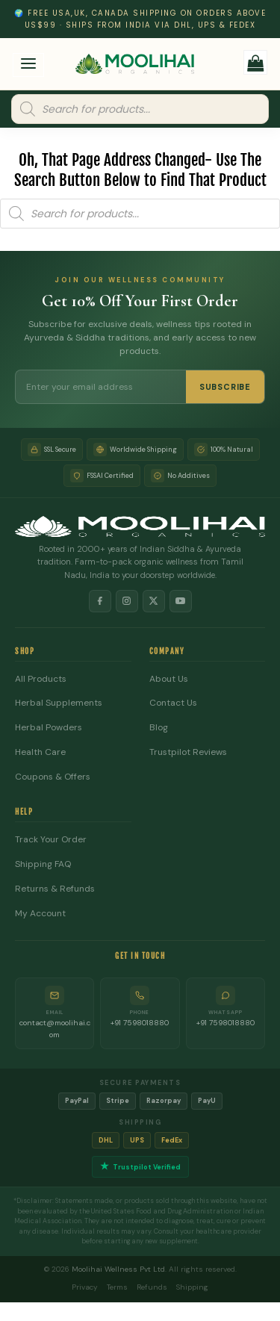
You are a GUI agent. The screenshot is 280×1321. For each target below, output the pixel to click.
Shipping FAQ (43, 864)
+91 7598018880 (140, 1023)
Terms (117, 1287)
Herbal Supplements (58, 703)
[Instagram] (127, 601)
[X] (154, 601)
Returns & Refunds (55, 889)
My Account (40, 913)
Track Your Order (51, 839)
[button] (29, 65)
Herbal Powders (48, 727)
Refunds (152, 1287)
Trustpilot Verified (140, 1167)
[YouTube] (180, 601)
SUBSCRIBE (225, 387)
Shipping (192, 1287)
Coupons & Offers (52, 777)
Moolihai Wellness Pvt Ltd (118, 1269)
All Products (40, 679)
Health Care (40, 752)
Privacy (85, 1287)
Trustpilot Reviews (188, 752)
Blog (158, 727)
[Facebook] (100, 601)
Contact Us (173, 703)
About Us (168, 679)
